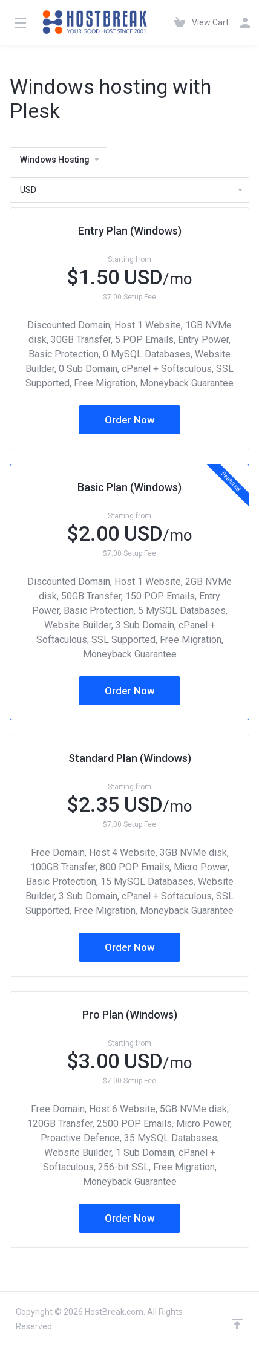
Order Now (130, 420)
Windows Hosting (60, 160)
